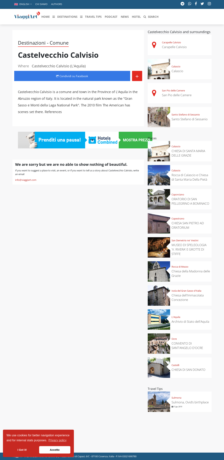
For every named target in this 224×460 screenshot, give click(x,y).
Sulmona (176, 397)
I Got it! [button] (22, 449)
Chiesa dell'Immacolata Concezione (188, 297)
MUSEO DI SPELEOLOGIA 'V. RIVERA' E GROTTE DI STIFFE (189, 249)
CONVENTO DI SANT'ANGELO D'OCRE (187, 345)
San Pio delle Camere (173, 90)
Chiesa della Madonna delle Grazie (191, 273)
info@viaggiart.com (25, 180)
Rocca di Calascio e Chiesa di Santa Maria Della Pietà (190, 177)
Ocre (174, 338)
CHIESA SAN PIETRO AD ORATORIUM (188, 225)
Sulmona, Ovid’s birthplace (190, 402)
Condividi (72, 76)
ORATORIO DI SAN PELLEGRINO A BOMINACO (190, 201)
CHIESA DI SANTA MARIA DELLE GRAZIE (188, 153)
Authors (56, 4)
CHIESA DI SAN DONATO (188, 369)
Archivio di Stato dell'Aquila (190, 321)
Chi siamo (41, 4)
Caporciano (178, 194)
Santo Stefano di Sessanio (186, 114)
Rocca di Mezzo (180, 266)
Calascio (176, 66)
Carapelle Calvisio (171, 42)
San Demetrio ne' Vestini (185, 240)
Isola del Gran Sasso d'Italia (186, 290)
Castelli (175, 365)
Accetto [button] (55, 449)
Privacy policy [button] (58, 440)
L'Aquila (176, 317)
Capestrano (178, 218)
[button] (22, 4)
